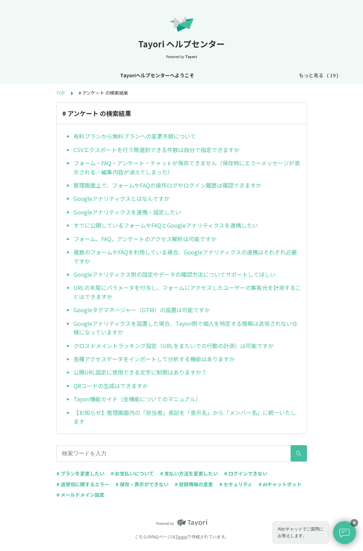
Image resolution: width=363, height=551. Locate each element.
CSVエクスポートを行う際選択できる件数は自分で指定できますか (156, 149)
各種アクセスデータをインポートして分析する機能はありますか (154, 359)
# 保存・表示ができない (142, 484)
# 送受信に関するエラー (82, 484)
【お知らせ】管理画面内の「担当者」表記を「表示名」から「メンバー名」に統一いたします (184, 417)
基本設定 (206, 75)
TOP (60, 92)
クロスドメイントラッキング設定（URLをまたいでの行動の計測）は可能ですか (173, 345)
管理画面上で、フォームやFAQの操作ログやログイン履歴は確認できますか (167, 185)
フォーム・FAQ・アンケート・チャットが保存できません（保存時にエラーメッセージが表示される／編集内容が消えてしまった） (186, 167)
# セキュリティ (235, 484)
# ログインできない (245, 473)
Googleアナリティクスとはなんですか (121, 198)
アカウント (238, 75)
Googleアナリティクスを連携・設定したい (127, 212)
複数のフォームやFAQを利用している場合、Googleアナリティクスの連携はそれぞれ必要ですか (185, 256)
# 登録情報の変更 (194, 484)
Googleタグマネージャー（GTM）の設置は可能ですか (141, 310)
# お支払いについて (132, 473)
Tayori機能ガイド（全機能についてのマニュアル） (137, 399)
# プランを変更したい (80, 473)
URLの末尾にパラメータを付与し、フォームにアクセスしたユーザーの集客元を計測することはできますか (187, 292)
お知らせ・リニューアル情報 (155, 75)
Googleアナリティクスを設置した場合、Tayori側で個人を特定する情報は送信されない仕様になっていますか (185, 328)
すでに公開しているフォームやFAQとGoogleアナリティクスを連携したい (165, 225)
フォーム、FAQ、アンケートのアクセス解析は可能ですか (144, 239)
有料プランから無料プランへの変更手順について (134, 136)
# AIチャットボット (280, 484)
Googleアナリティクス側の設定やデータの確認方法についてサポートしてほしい (174, 274)
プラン (267, 75)
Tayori (181, 537)
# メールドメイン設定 (80, 494)
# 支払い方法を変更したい (189, 473)
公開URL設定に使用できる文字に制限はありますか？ (140, 372)
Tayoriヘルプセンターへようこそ (77, 75)
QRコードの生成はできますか (110, 385)
